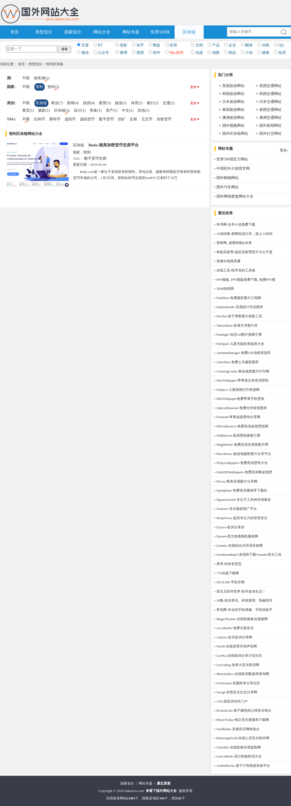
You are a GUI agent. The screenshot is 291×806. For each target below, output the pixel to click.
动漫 (199, 53)
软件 (156, 53)
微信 (85, 53)
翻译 (249, 45)
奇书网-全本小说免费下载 (235, 224)
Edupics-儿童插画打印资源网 (238, 390)
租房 (282, 53)
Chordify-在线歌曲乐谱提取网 (238, 747)
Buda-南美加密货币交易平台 (114, 145)
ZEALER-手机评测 (230, 582)
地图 (216, 53)
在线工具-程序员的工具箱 (235, 270)
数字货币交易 (95, 158)
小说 (249, 53)
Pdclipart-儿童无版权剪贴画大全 (240, 344)
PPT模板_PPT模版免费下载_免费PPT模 (245, 280)
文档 (199, 45)
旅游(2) (120, 103)
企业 (232, 45)
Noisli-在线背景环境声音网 (236, 646)
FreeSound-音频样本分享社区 (238, 683)
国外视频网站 (233, 126)
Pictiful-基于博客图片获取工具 (239, 316)
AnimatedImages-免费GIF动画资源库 (243, 353)
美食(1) (95, 110)
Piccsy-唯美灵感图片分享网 (236, 481)
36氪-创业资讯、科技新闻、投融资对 (244, 600)
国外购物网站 (227, 178)
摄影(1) (44, 110)
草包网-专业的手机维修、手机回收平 (244, 610)
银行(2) (152, 103)
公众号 (103, 53)
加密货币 (164, 119)
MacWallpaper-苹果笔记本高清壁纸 (242, 380)
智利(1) (53, 87)
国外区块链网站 (235, 133)
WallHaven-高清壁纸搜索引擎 (238, 435)
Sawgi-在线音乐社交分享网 (236, 692)
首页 (14, 32)
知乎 (140, 45)
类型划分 (43, 32)
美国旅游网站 (233, 86)
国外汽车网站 (227, 187)
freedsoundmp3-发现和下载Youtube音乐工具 (248, 555)
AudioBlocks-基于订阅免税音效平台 (243, 766)
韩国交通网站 (270, 94)
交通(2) (168, 103)
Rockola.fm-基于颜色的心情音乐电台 (243, 710)
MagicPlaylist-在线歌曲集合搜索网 (242, 619)
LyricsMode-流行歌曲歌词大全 (239, 756)
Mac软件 (177, 53)
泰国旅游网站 (233, 110)
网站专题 (130, 32)
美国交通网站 (270, 86)
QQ (281, 45)
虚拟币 (70, 119)
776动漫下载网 (227, 573)
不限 (26, 78)
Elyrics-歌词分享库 (230, 527)
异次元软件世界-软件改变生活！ (241, 591)
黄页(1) (28, 110)
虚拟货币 (87, 119)
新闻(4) (73, 103)
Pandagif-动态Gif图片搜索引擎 (239, 334)
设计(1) (79, 110)
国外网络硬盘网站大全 (234, 196)
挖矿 (121, 119)
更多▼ (195, 87)
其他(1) (143, 110)
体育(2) (137, 103)
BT (100, 45)
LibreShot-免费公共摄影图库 (237, 362)
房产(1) (111, 110)
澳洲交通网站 (270, 118)
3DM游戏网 (225, 289)
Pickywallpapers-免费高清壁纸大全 (242, 463)
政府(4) (89, 103)
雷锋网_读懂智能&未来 (234, 243)
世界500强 (160, 32)
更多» (284, 150)
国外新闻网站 (270, 126)
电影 (123, 45)
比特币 (39, 119)
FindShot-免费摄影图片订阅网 (238, 298)
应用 (173, 45)
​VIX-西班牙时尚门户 (232, 701)
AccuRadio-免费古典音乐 (235, 628)
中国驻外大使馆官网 (233, 168)
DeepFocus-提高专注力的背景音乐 (241, 518)
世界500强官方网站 (232, 159)
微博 (123, 53)
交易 (133, 119)
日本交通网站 (270, 102)
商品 (232, 53)
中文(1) (127, 110)
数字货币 (106, 119)
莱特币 (54, 119)
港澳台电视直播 (228, 261)
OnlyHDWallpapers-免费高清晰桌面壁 (244, 472)
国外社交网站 (270, 133)
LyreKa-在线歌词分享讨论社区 (239, 656)
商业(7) (57, 103)
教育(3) (105, 103)
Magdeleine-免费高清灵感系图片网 (242, 444)
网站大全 (101, 32)
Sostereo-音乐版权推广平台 (236, 509)
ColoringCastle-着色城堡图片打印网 (242, 371)
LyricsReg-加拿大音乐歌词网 (237, 665)
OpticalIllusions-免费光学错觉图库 (241, 408)
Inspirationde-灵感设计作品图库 (239, 307)
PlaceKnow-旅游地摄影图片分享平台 (243, 454)
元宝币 (146, 119)
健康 (265, 53)
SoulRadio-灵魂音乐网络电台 (238, 729)
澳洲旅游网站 (233, 118)
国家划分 (72, 32)
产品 (216, 45)
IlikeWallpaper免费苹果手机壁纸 (240, 399)
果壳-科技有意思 (229, 564)
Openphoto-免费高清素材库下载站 (241, 490)
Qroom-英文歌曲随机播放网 (237, 536)
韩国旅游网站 (233, 94)
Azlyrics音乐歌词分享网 (234, 637)
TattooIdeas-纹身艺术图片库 (237, 325)
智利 (39, 87)
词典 (265, 45)
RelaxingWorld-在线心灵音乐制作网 (242, 738)
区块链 (189, 32)
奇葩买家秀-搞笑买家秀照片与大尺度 (244, 252)
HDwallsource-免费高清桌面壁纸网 (242, 426)
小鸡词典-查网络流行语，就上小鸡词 (244, 234)
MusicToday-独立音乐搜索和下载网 (242, 720)
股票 (140, 53)
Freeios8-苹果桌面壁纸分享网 (238, 417)
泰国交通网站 (270, 110)
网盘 (156, 45)
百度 (85, 45)
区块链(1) (62, 110)
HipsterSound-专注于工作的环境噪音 (243, 500)
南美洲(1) (41, 78)
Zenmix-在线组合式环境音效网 (239, 545)
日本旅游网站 (233, 102)
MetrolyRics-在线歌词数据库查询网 (242, 674)
